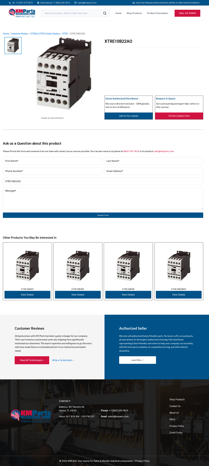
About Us (174, 412)
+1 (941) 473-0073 (24, 3)
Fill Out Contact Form (179, 116)
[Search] (105, 13)
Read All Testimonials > (32, 360)
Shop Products (134, 13)
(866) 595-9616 (131, 151)
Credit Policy (176, 432)
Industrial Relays (19, 33)
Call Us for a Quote (128, 116)
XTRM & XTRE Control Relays (45, 33)
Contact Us (175, 406)
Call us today (187, 13)
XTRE (65, 33)
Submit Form (103, 215)
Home (119, 13)
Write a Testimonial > (63, 360)
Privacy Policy (177, 426)
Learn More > (137, 360)
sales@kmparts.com (87, 3)
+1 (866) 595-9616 (61, 3)
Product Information (157, 13)
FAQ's (172, 419)
